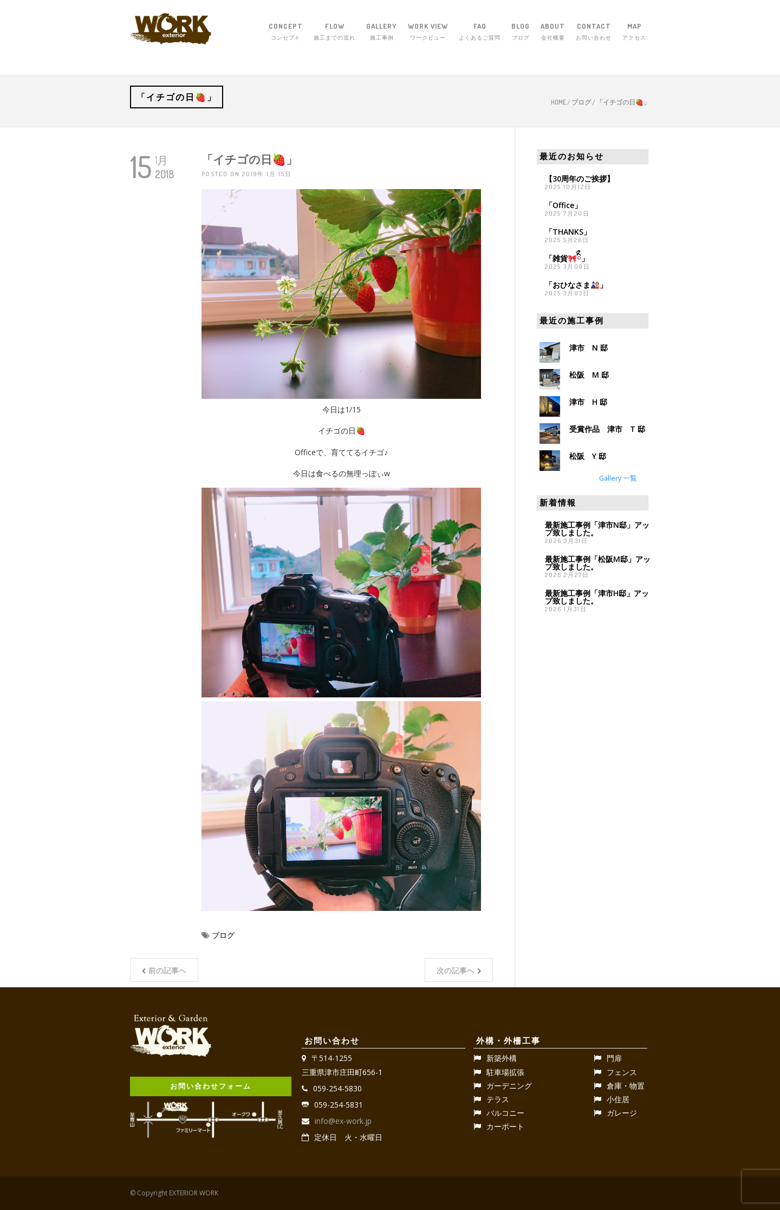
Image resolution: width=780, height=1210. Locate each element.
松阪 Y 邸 (587, 456)
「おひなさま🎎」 (576, 285)
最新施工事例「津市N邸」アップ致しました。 (597, 529)
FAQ (479, 32)
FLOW (334, 32)
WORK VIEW (428, 32)
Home (558, 102)
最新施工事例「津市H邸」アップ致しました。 (597, 597)
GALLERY (381, 32)
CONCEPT (286, 32)
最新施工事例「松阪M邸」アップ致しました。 (598, 563)
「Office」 (563, 205)
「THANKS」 (568, 232)
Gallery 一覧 (618, 478)
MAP (634, 32)
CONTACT (594, 32)
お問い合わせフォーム (210, 1086)
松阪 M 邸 (589, 375)
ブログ (581, 102)
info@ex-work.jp (343, 1121)
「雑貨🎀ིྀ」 (567, 258)
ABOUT (553, 32)
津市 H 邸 (588, 402)
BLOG (520, 32)
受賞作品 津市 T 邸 (607, 429)
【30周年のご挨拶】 (579, 178)
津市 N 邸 (588, 347)
